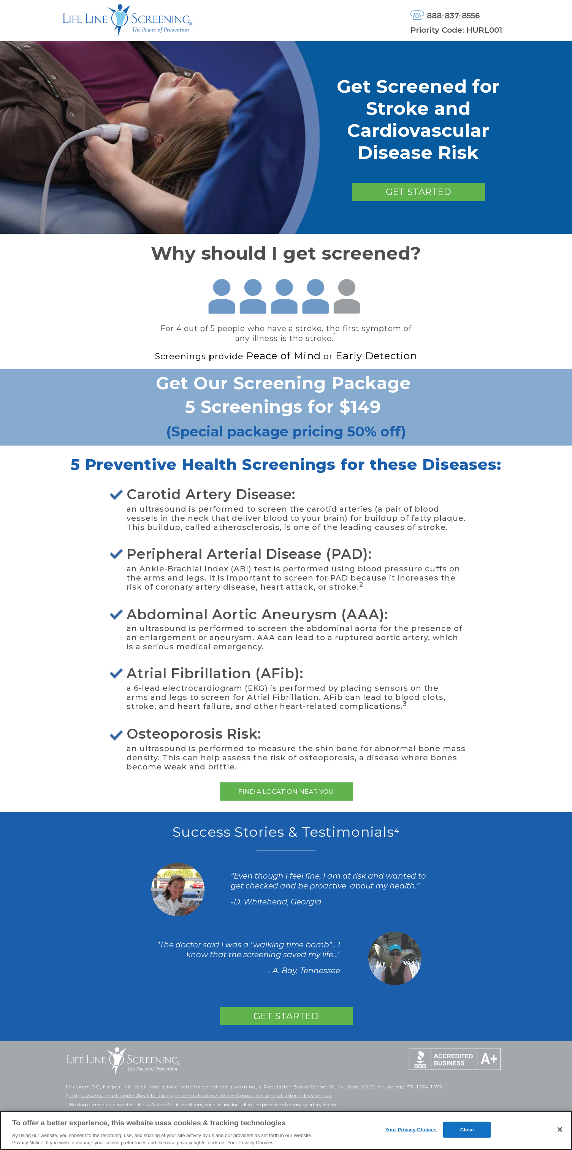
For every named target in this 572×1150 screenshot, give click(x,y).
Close (467, 1130)
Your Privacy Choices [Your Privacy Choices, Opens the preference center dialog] (410, 1130)
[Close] (559, 1129)
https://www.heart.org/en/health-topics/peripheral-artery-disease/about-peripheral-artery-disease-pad (200, 1095)
